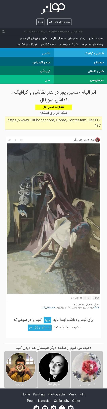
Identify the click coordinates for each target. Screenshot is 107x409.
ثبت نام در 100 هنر (59, 22)
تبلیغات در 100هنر (27, 44)
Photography (56, 394)
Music (72, 394)
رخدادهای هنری (92, 44)
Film (82, 394)
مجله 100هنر (48, 44)
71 (96, 298)
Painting (39, 394)
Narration (44, 401)
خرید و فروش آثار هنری (33, 38)
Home (26, 394)
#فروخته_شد (48, 307)
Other (76, 401)
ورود (40, 22)
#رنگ (96, 307)
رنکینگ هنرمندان (69, 44)
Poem (31, 401)
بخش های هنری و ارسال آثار (68, 38)
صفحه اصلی (96, 38)
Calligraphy (61, 401)
